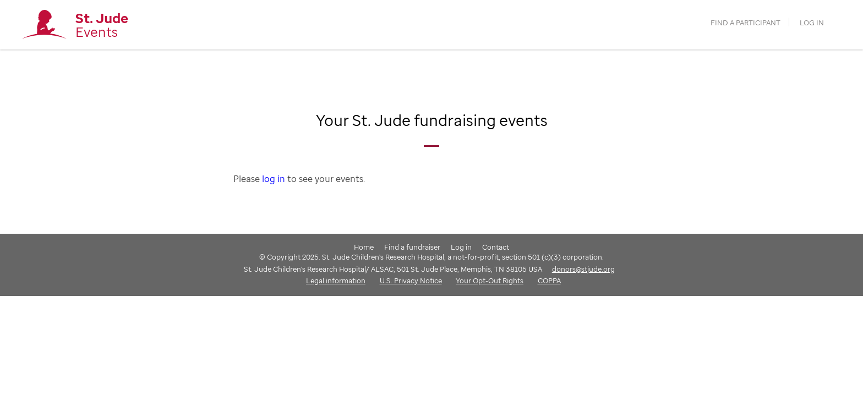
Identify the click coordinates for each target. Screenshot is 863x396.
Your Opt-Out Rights (489, 280)
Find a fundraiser (412, 247)
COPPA (549, 280)
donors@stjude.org (583, 269)
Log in (812, 22)
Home (364, 247)
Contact (495, 247)
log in (273, 179)
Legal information (335, 280)
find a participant (745, 22)
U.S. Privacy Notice (411, 280)
